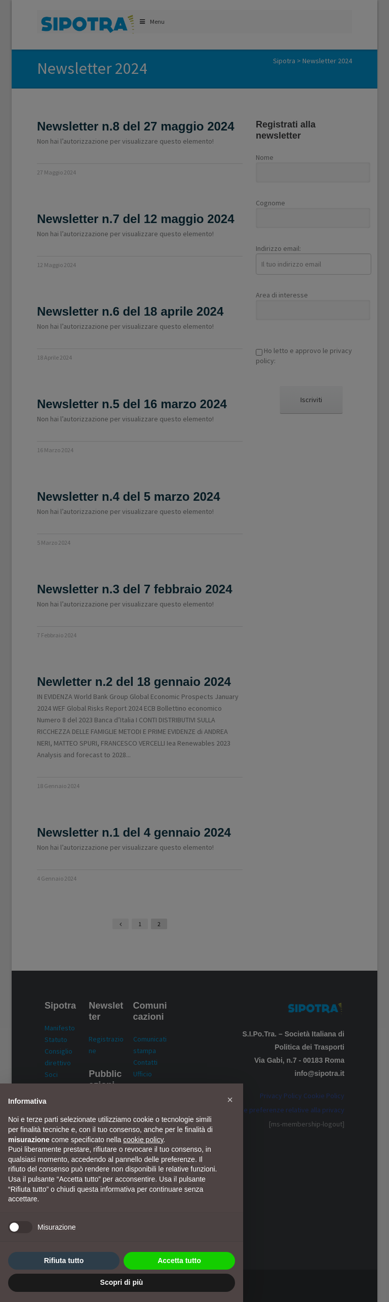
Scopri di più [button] (121, 1282)
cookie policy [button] (143, 1140)
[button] (230, 1100)
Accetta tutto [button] (179, 1260)
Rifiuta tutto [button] (64, 1260)
